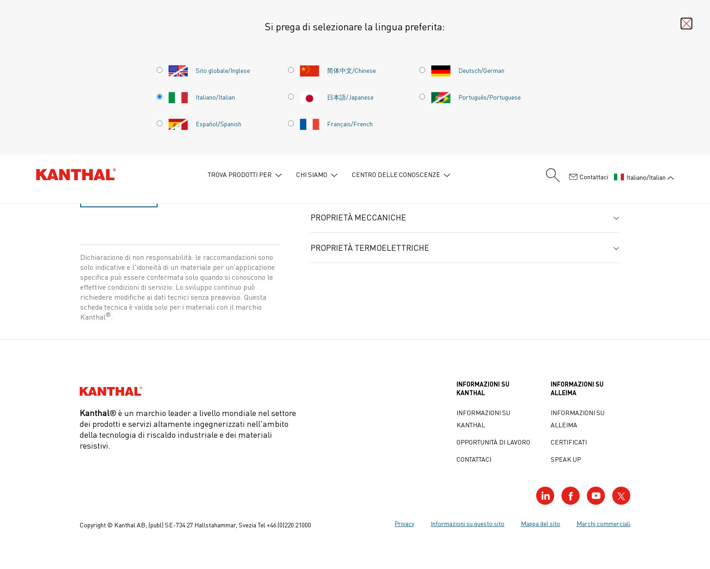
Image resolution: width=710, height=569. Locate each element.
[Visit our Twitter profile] (621, 496)
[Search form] (553, 175)
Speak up (566, 459)
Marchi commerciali (603, 523)
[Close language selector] (686, 23)
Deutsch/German (467, 70)
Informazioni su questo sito (467, 523)
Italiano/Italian (201, 96)
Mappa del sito (540, 523)
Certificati (569, 441)
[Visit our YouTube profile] (596, 496)
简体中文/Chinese (337, 70)
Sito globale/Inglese (209, 70)
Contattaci (588, 177)
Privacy (404, 523)
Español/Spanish (204, 123)
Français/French (336, 123)
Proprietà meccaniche (358, 217)
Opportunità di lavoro (493, 441)
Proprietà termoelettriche (370, 247)
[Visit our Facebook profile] (570, 496)
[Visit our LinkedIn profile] (545, 496)
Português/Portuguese (476, 96)
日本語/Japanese (336, 96)
